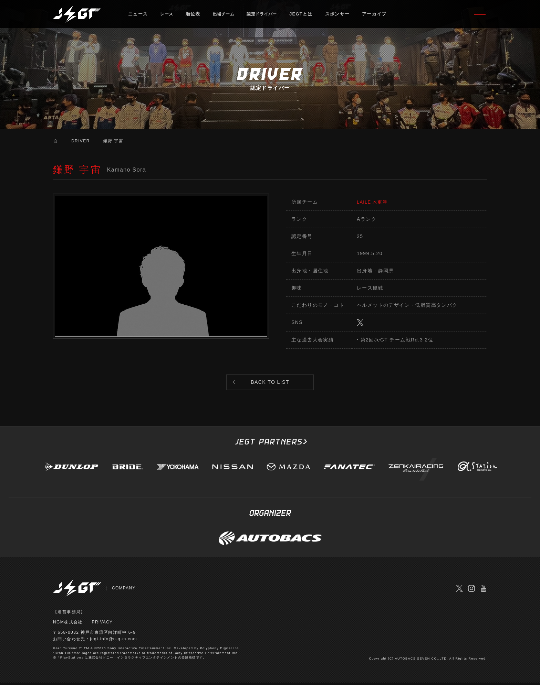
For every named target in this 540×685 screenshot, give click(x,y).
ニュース (138, 15)
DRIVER (80, 141)
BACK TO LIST (270, 384)
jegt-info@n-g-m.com (114, 641)
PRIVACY (102, 624)
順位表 (194, 15)
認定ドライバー (269, 15)
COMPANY (124, 590)
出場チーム (227, 15)
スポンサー (346, 15)
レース (167, 15)
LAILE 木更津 (373, 202)
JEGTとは (310, 15)
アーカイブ (383, 15)
